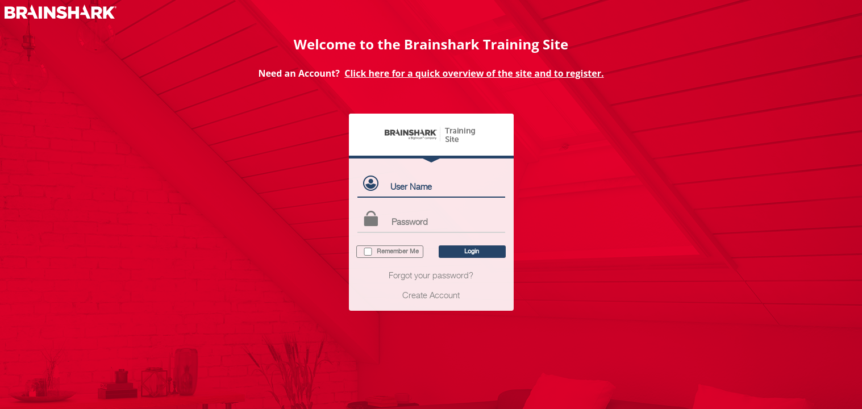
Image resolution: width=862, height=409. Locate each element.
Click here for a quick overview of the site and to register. (473, 73)
